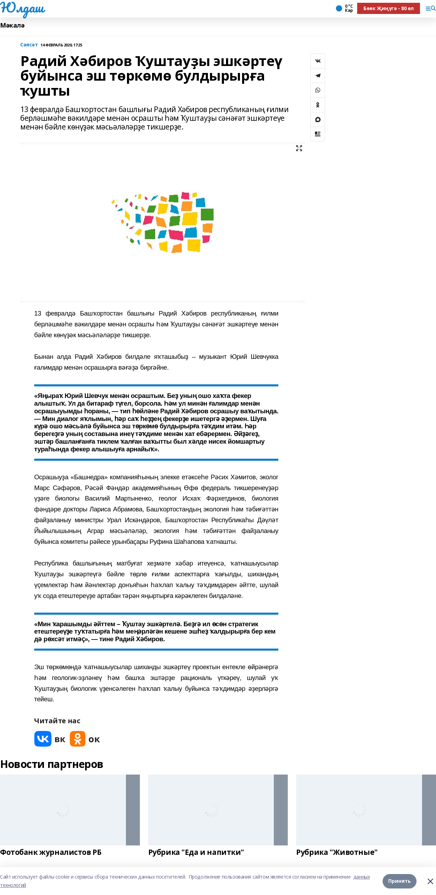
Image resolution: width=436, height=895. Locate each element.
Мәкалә (12, 25)
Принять (399, 881)
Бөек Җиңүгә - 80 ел (388, 8)
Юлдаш (22, 7)
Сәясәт (29, 45)
